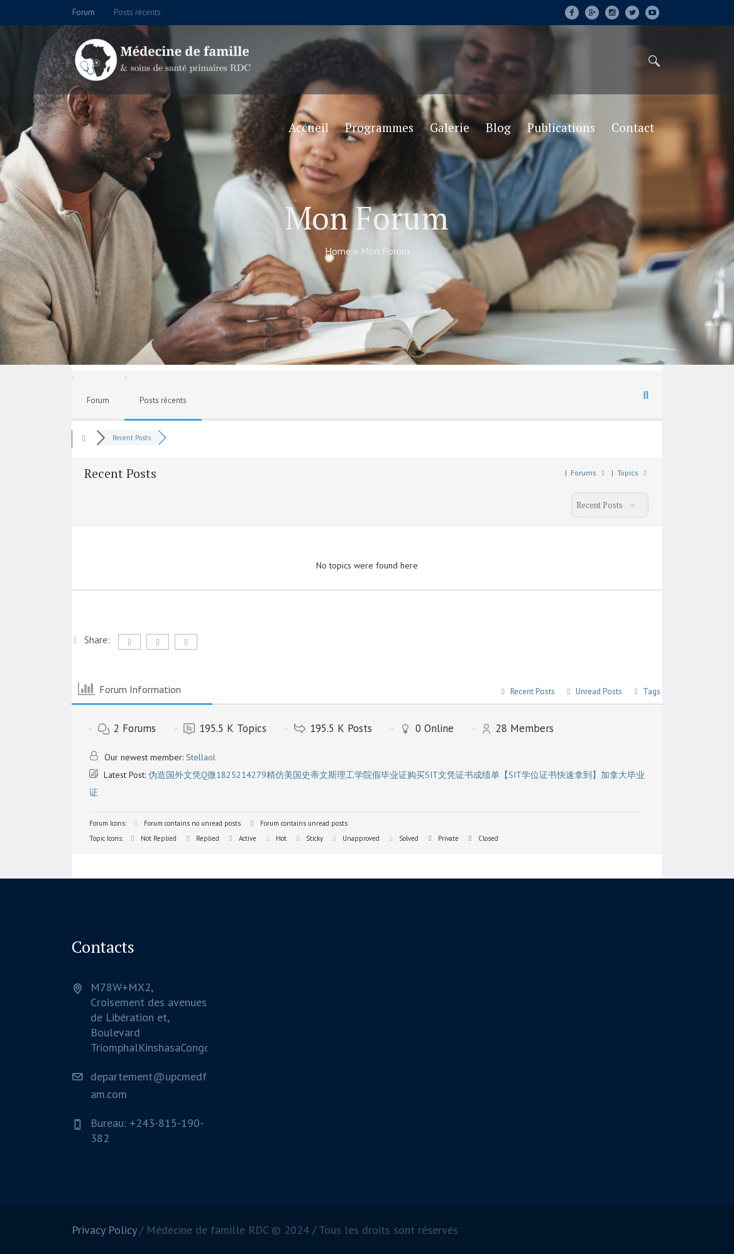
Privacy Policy (104, 1230)
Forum (98, 400)
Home (338, 251)
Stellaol (201, 757)
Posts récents (163, 400)
